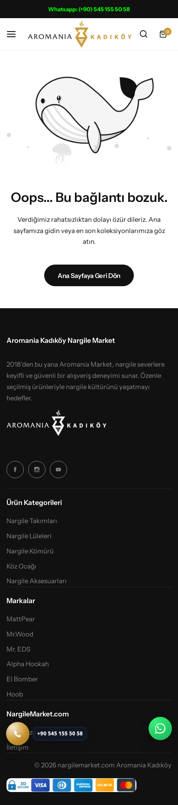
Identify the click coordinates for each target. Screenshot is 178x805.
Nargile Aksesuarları (36, 581)
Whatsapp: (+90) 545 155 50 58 (89, 9)
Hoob (14, 694)
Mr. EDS (18, 649)
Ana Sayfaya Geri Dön (89, 276)
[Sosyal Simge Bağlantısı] (15, 469)
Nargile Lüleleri (29, 536)
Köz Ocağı (21, 566)
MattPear (20, 619)
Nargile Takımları (31, 521)
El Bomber (22, 679)
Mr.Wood (19, 634)
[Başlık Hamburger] (15, 34)
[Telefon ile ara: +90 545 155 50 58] (46, 733)
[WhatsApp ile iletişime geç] (160, 728)
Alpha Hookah (27, 664)
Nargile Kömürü (30, 551)
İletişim (17, 747)
